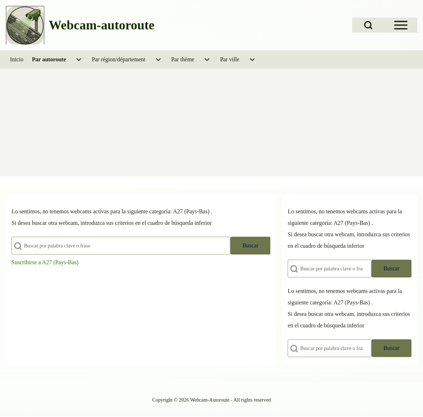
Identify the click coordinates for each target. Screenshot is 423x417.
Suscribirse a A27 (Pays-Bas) (44, 262)
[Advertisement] (211, 122)
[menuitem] (17, 59)
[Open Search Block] (368, 25)
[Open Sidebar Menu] (400, 25)
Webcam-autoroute (101, 25)
